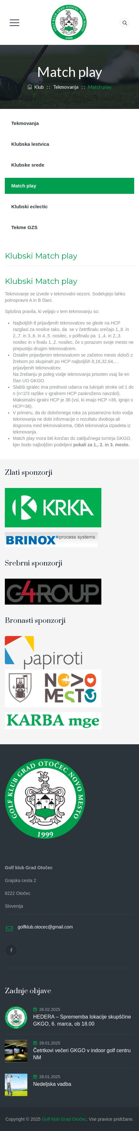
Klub (35, 87)
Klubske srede (27, 165)
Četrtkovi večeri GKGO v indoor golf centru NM (82, 1054)
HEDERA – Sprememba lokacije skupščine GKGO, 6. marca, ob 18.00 (82, 1020)
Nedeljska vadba (52, 1084)
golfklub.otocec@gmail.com (45, 926)
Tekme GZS (24, 227)
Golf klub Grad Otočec (64, 1119)
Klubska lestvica (30, 144)
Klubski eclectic (29, 206)
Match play (23, 185)
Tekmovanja (25, 123)
